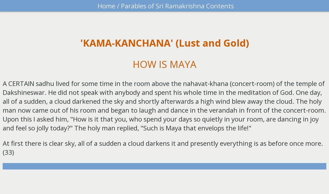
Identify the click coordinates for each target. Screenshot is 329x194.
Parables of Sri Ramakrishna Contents (176, 5)
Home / (108, 5)
